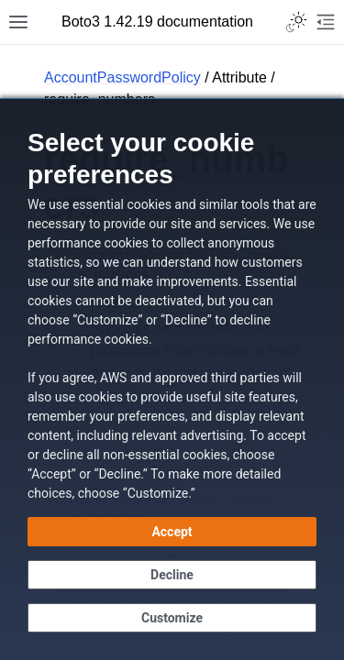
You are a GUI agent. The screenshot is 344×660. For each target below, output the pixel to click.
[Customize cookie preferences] (172, 617)
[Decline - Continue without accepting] (172, 574)
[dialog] (172, 379)
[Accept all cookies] (172, 531)
